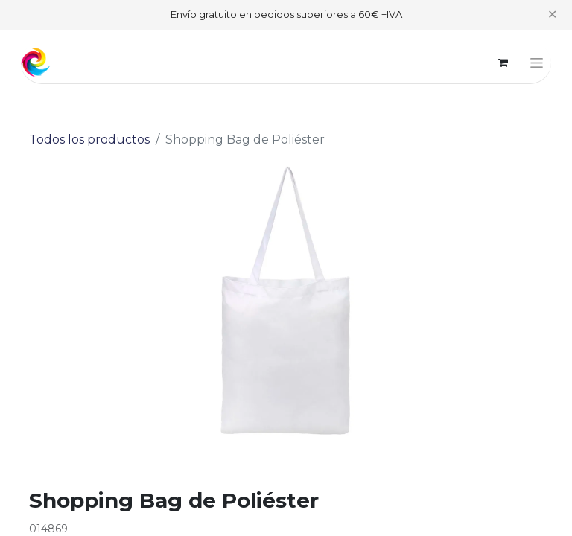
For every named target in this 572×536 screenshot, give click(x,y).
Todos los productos (89, 140)
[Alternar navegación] (536, 62)
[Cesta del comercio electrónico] (502, 62)
